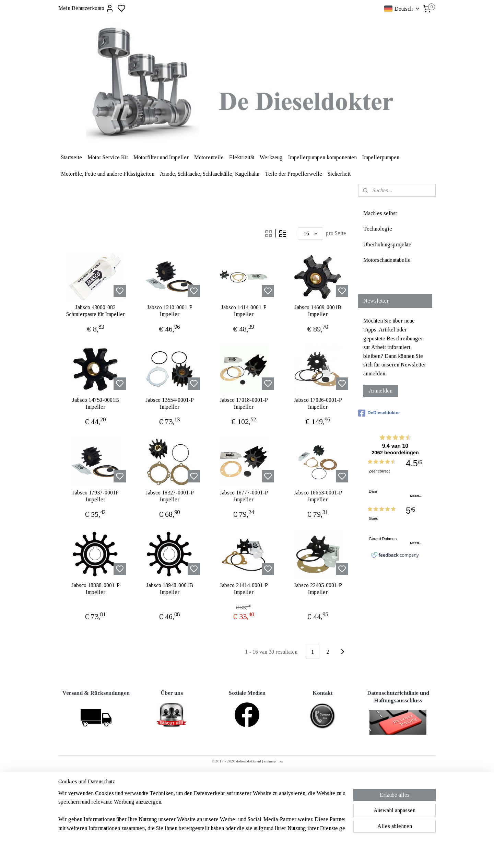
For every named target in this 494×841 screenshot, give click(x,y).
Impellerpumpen (380, 157)
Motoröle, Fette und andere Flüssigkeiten (107, 174)
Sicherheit (339, 174)
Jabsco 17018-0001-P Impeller (244, 403)
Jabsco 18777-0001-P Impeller (244, 496)
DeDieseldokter (379, 413)
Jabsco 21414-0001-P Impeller (244, 588)
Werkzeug (271, 157)
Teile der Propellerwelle (293, 174)
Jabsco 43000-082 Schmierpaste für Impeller (95, 310)
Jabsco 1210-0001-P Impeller (169, 310)
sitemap (269, 761)
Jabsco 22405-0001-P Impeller (318, 588)
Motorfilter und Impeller (161, 157)
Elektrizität (241, 157)
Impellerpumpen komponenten (322, 157)
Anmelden (380, 391)
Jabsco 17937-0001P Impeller (95, 496)
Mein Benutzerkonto (86, 8)
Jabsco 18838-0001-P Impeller (95, 588)
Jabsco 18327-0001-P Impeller (169, 496)
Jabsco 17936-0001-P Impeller (318, 403)
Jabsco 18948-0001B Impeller (169, 588)
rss (281, 761)
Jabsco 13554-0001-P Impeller (169, 403)
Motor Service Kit (107, 157)
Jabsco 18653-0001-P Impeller (318, 496)
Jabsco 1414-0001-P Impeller (244, 310)
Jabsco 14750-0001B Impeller (95, 403)
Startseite (71, 157)
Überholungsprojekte (387, 244)
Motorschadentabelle (387, 260)
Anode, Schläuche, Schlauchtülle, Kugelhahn (209, 174)
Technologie (377, 229)
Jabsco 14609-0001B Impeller (317, 310)
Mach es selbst (380, 213)
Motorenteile (209, 157)
